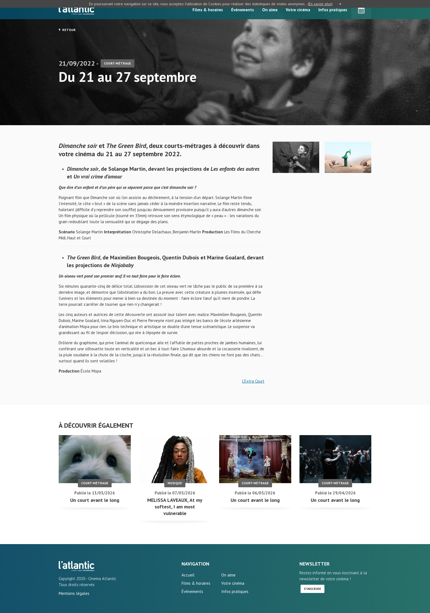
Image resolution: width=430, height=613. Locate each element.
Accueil (188, 575)
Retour (67, 29)
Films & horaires (208, 9)
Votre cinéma (298, 9)
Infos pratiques (332, 9)
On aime (270, 9)
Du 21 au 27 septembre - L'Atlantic (76, 566)
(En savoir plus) (320, 3)
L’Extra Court (253, 381)
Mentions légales (74, 593)
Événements (242, 9)
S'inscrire (312, 589)
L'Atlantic (76, 9)
